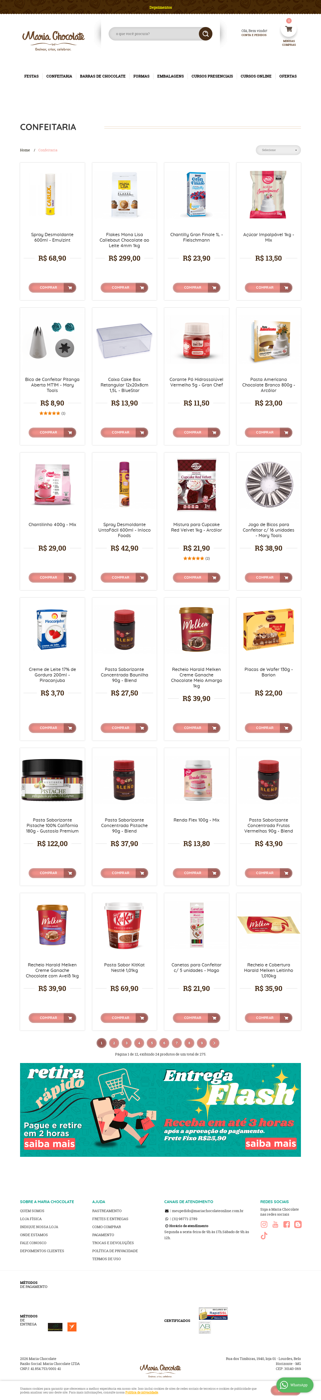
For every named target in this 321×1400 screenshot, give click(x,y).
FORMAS (141, 76)
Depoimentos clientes (42, 1250)
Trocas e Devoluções (113, 1242)
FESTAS (31, 76)
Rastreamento (107, 1210)
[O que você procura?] (205, 34)
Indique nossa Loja (39, 1226)
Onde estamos (34, 1234)
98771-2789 (184, 1218)
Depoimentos (160, 7)
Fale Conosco (33, 1242)
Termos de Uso (106, 1258)
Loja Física (31, 1218)
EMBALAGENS (170, 76)
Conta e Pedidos (250, 35)
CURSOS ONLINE (256, 76)
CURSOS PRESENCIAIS (212, 76)
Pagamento (103, 1234)
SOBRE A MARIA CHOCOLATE (47, 1202)
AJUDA (98, 1202)
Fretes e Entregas (110, 1218)
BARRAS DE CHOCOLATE (103, 76)
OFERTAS (288, 76)
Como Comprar (106, 1226)
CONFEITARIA (59, 76)
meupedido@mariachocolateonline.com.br (208, 1210)
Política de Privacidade (115, 1250)
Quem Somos (32, 1210)
